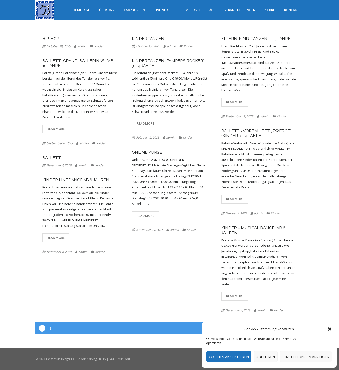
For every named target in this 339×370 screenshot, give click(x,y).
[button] (329, 329)
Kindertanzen (148, 38)
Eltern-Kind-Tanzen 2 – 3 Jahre (256, 38)
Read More (234, 102)
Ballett (51, 157)
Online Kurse (147, 152)
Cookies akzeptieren (229, 356)
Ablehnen (265, 356)
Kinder (98, 46)
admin (81, 46)
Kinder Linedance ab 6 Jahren (75, 179)
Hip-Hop (50, 38)
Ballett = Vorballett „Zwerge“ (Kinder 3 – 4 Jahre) (256, 133)
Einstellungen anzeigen (305, 356)
